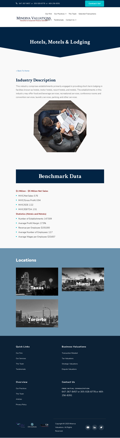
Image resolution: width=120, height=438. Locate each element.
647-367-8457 (24, 3)
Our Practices (60, 14)
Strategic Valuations (70, 364)
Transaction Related (70, 353)
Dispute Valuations (69, 369)
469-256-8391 (54, 3)
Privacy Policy (21, 405)
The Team (72, 14)
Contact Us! (95, 3)
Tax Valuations (67, 359)
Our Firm (48, 14)
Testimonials (59, 20)
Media (48, 20)
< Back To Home (22, 71)
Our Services (21, 359)
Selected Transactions (87, 14)
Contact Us (71, 20)
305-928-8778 (39, 3)
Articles (19, 399)
